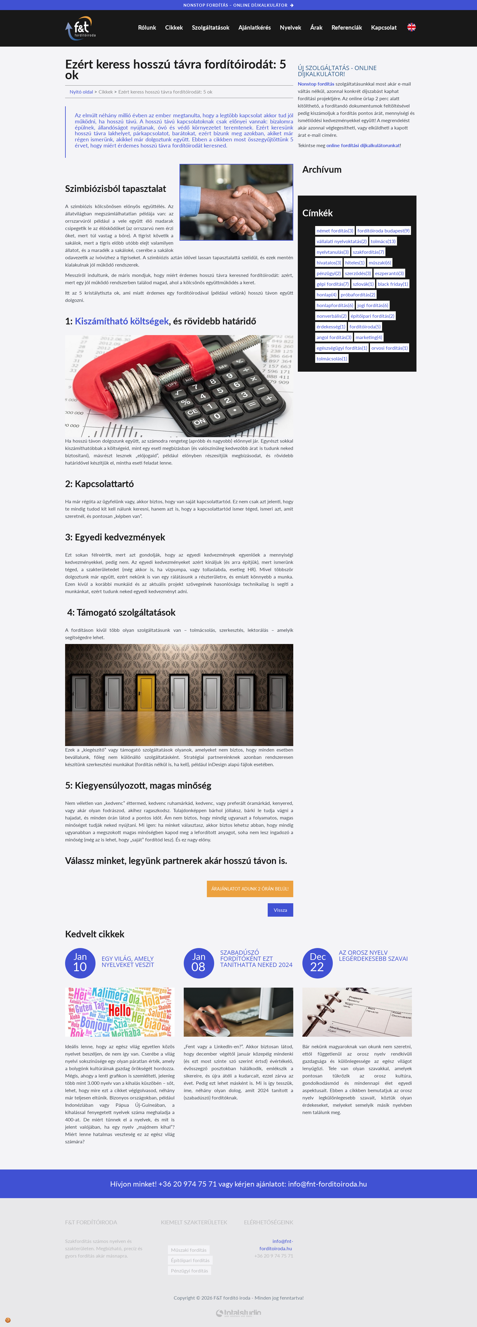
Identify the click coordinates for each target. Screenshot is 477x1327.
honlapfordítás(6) (335, 305)
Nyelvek (290, 27)
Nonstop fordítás (316, 84)
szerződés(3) (358, 273)
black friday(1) (393, 284)
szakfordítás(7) (368, 252)
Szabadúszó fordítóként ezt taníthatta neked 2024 (256, 958)
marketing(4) (369, 337)
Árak (316, 27)
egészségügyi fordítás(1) (342, 348)
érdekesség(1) (331, 326)
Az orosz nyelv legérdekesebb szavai (373, 955)
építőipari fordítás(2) (372, 316)
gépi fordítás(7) (333, 284)
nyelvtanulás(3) (333, 252)
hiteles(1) (354, 262)
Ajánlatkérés (254, 27)
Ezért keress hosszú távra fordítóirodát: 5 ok (165, 91)
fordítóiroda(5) (365, 326)
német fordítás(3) (335, 230)
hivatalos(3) (329, 262)
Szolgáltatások (210, 27)
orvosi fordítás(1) (389, 348)
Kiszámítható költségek (122, 320)
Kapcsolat (384, 27)
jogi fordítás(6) (372, 305)
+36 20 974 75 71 (187, 1183)
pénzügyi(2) (329, 273)
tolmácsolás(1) (332, 358)
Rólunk (147, 27)
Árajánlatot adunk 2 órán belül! (250, 888)
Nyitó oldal (81, 91)
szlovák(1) (363, 284)
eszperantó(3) (389, 273)
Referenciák (347, 27)
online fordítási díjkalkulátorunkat (363, 145)
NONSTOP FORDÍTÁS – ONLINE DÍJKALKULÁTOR (238, 5)
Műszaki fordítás (189, 1250)
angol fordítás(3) (334, 337)
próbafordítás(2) (358, 294)
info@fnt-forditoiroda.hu (326, 1183)
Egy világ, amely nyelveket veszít (128, 961)
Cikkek (174, 27)
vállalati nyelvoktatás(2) (342, 241)
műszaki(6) (380, 262)
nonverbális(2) (331, 316)
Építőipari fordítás (190, 1260)
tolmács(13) (383, 241)
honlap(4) (326, 294)
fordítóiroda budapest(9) (383, 230)
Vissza (280, 910)
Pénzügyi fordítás (189, 1270)
